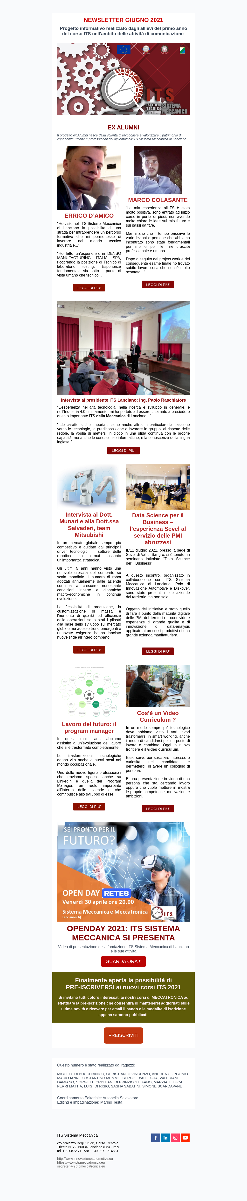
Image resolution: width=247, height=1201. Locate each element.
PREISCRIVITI (124, 1035)
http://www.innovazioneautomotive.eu (85, 1159)
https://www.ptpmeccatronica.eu (81, 1162)
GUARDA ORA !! (124, 961)
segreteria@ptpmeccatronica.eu (81, 1166)
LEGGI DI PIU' (89, 288)
